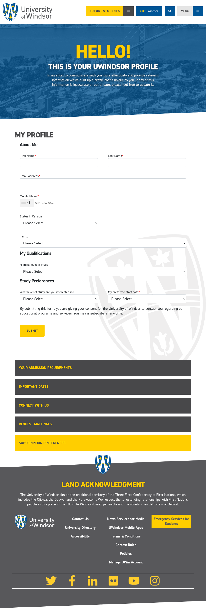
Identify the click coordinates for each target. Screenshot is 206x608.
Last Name (115, 156)
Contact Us (80, 519)
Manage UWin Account (126, 562)
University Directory (80, 527)
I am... (24, 236)
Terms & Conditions (126, 536)
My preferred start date (124, 292)
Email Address (30, 176)
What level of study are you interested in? (47, 292)
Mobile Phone (29, 196)
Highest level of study (34, 265)
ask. (149, 11)
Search (170, 11)
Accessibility (80, 536)
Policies (126, 553)
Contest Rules (125, 544)
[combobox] (27, 203)
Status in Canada (31, 216)
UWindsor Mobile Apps (126, 527)
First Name (28, 156)
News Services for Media (126, 519)
